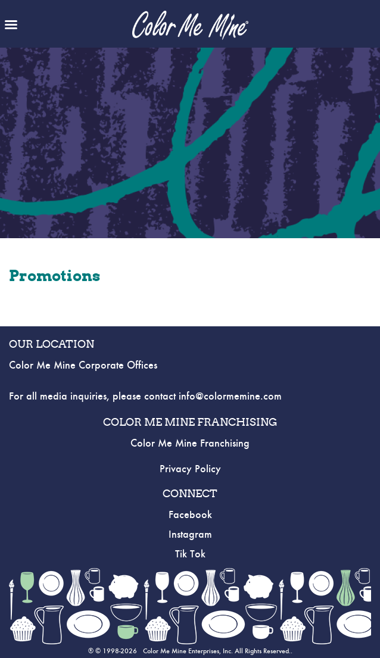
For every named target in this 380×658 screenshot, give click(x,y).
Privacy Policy (190, 469)
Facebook (190, 515)
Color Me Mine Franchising (190, 443)
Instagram (190, 534)
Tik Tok (190, 554)
